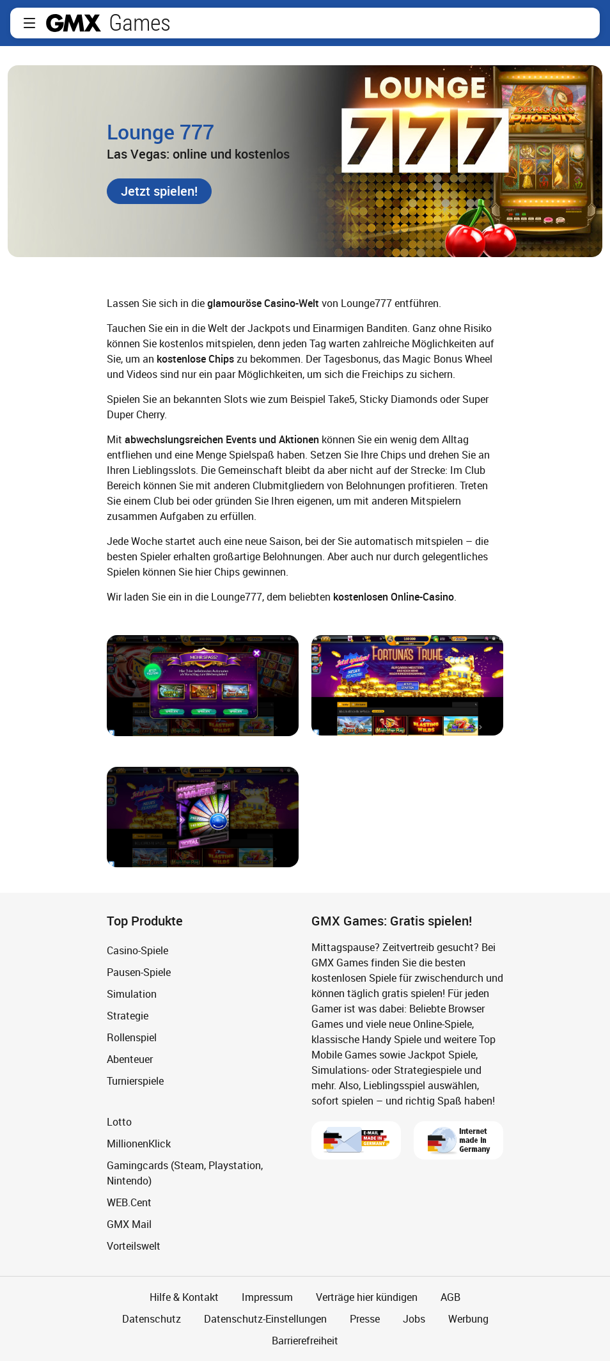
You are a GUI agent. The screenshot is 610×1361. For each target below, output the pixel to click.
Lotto (119, 1122)
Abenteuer (130, 1059)
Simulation (132, 994)
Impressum (267, 1297)
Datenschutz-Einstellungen (265, 1319)
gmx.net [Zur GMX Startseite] (73, 23)
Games (140, 23)
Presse (365, 1319)
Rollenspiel (132, 1037)
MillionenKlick (139, 1144)
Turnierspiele (135, 1081)
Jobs (414, 1319)
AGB (450, 1297)
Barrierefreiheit (305, 1340)
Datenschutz (151, 1319)
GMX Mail (129, 1224)
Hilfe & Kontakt (184, 1297)
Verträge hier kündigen (367, 1297)
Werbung (468, 1319)
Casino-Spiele (137, 950)
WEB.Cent (129, 1202)
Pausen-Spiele (139, 972)
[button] (29, 23)
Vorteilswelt (133, 1246)
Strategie (127, 1016)
